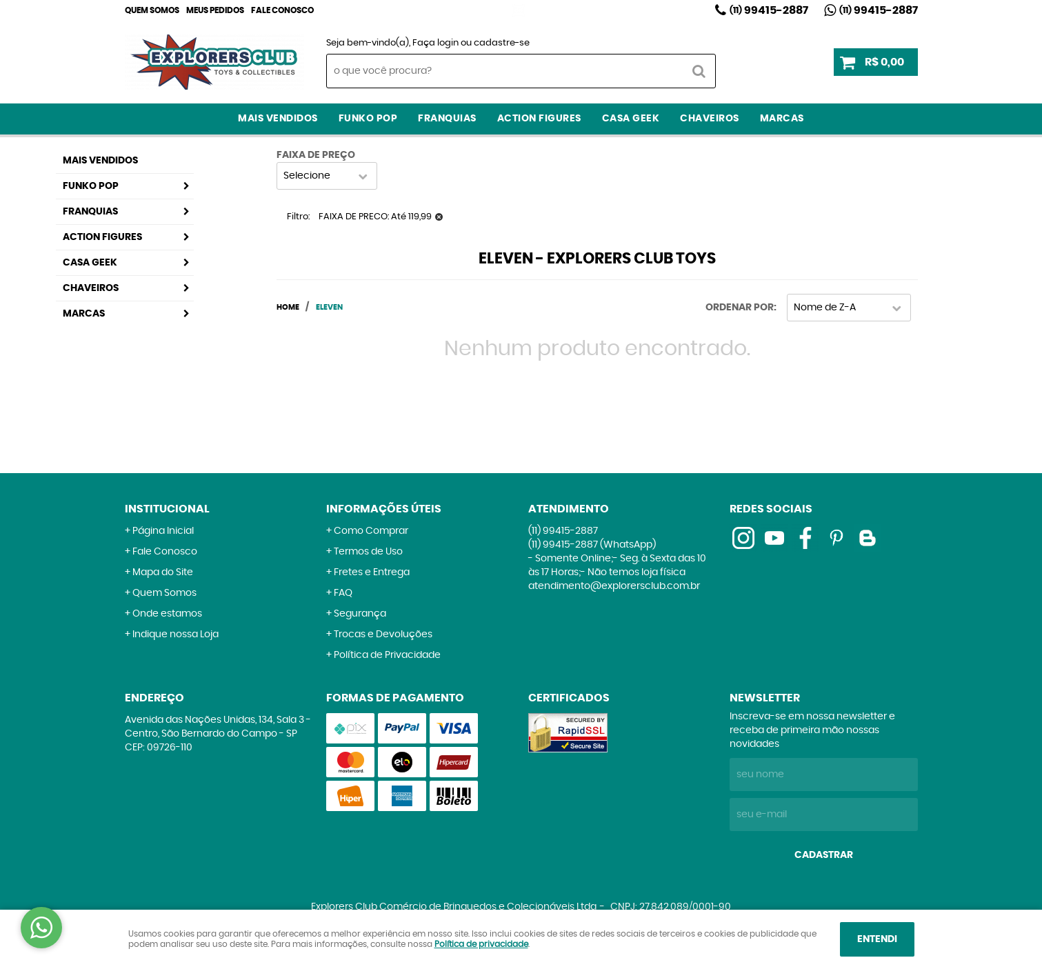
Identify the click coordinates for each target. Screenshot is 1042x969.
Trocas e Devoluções (383, 634)
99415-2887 (769, 10)
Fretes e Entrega (372, 572)
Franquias (447, 118)
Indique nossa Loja (175, 634)
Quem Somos (152, 10)
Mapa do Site (162, 572)
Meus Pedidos (215, 10)
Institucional (167, 509)
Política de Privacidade (387, 655)
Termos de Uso (368, 552)
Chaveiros (709, 118)
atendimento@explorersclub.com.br (614, 586)
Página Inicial (163, 531)
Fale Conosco (282, 10)
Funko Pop (368, 118)
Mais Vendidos (278, 118)
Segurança (360, 614)
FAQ (343, 593)
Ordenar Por (739, 307)
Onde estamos (167, 614)
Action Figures (539, 118)
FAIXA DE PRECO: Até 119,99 (375, 216)
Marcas (782, 118)
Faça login (435, 43)
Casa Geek (631, 118)
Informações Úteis (383, 509)
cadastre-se (502, 43)
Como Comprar (371, 531)
